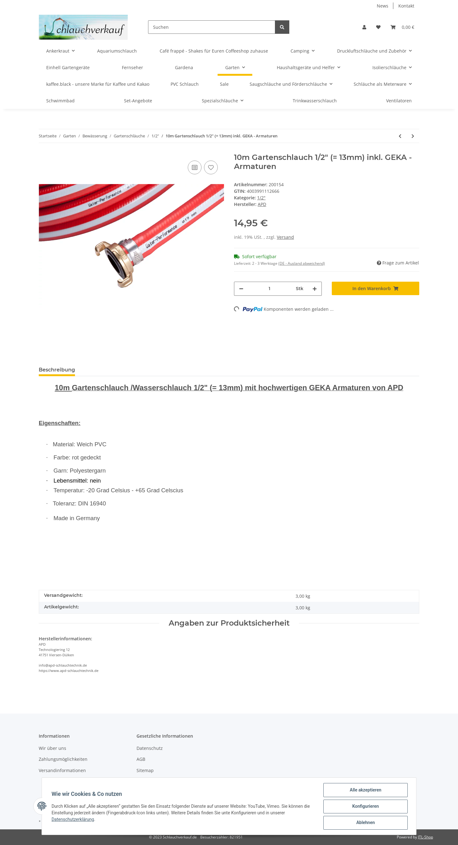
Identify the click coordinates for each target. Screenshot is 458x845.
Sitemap (145, 770)
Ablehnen (365, 822)
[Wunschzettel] (378, 27)
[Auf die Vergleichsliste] (195, 167)
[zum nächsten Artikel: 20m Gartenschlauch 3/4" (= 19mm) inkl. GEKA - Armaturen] (412, 136)
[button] (364, 27)
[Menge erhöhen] (314, 288)
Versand (285, 237)
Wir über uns (52, 748)
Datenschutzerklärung (73, 819)
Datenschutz (150, 748)
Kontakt (406, 6)
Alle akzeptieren (365, 790)
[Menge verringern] (241, 288)
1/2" (261, 198)
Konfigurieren (365, 806)
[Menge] (269, 288)
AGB (141, 759)
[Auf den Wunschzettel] (211, 167)
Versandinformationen (62, 770)
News (382, 6)
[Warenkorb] (402, 27)
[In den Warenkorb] (376, 288)
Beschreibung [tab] (57, 370)
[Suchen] (211, 27)
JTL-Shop (425, 837)
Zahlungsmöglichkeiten (63, 759)
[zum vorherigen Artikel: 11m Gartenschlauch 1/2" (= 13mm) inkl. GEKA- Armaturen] (400, 136)
